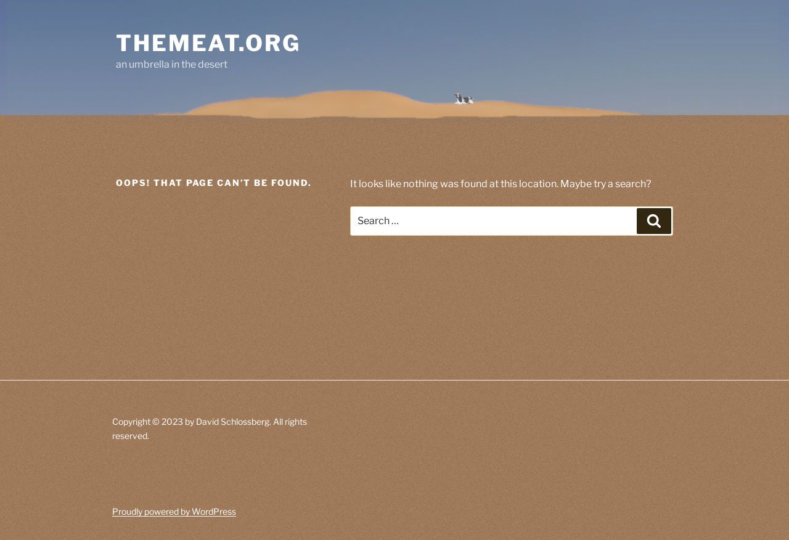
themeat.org (208, 43)
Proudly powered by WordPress (174, 511)
